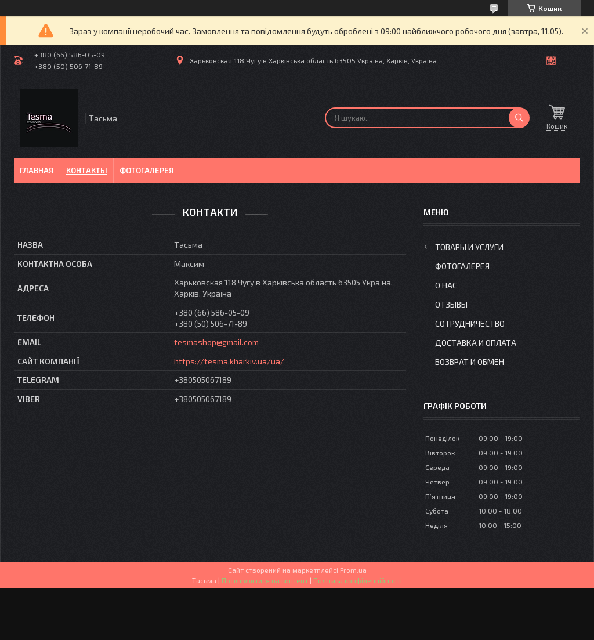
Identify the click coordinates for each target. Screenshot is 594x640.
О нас (446, 285)
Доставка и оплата (475, 343)
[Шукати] (519, 117)
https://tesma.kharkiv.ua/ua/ (229, 361)
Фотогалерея (146, 170)
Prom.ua (353, 570)
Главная (37, 170)
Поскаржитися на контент (265, 580)
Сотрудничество (470, 323)
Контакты (86, 170)
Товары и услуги (469, 247)
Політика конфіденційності (357, 580)
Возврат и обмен (469, 362)
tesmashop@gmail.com (216, 342)
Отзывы (451, 304)
